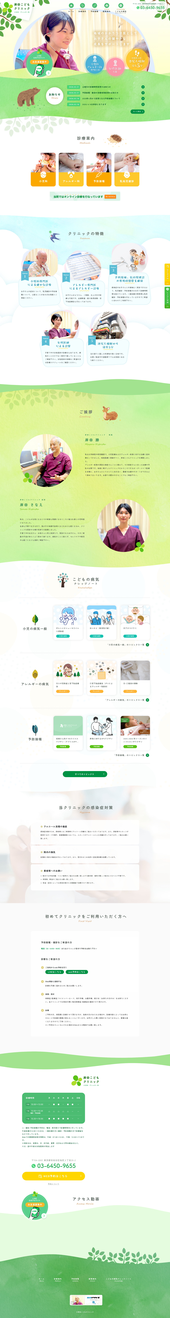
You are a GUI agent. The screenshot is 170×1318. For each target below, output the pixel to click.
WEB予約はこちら (53, 1176)
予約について (53, 1184)
